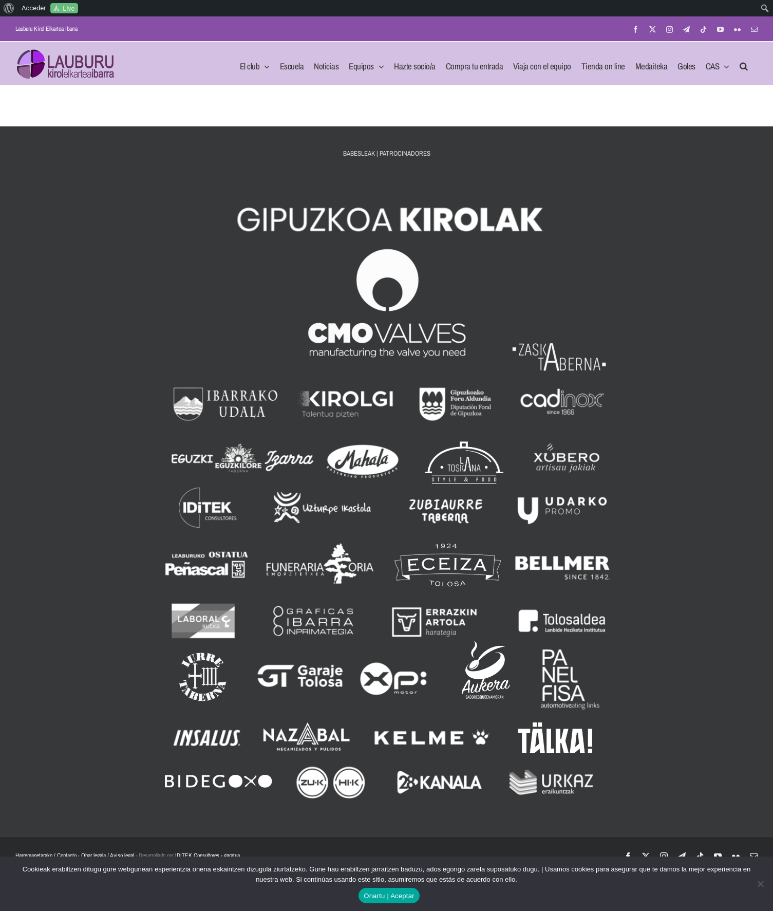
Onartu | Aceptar (389, 896)
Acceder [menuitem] (34, 8)
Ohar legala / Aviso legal (107, 855)
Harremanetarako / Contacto (46, 855)
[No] (760, 884)
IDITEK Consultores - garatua (207, 855)
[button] (744, 63)
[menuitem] (9, 8)
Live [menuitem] (68, 8)
